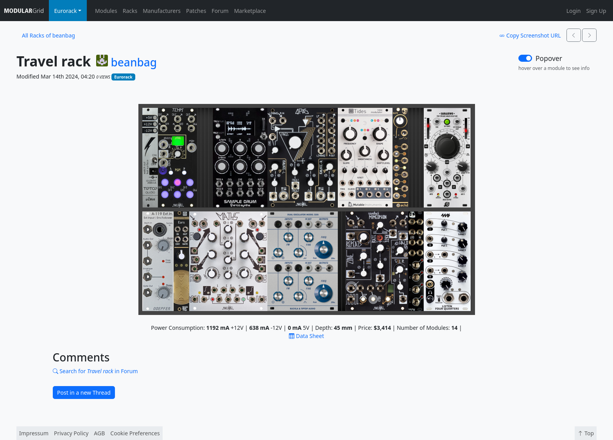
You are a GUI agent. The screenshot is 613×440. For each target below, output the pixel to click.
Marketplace (250, 10)
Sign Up (596, 10)
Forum (220, 10)
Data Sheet (306, 336)
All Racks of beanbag (48, 35)
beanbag (134, 62)
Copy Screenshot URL (530, 35)
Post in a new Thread (84, 392)
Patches (196, 10)
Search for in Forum (95, 371)
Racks (130, 10)
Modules (106, 10)
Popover (549, 58)
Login (573, 10)
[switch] (525, 58)
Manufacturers (162, 10)
